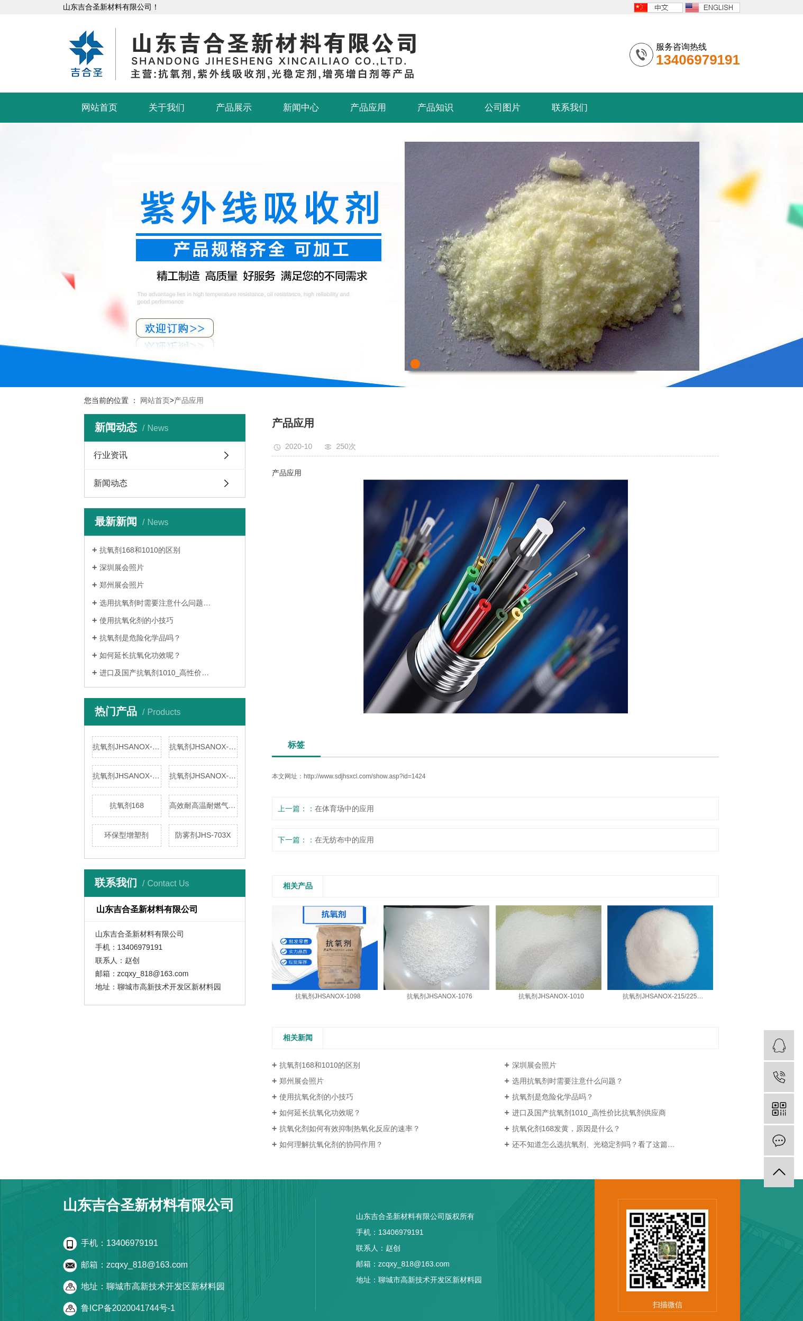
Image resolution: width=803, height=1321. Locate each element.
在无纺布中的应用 (344, 840)
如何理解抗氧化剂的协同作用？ (331, 1144)
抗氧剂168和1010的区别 (139, 550)
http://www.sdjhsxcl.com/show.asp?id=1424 (364, 776)
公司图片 (503, 108)
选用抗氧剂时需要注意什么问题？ (567, 1081)
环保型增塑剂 (126, 835)
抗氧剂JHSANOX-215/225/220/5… (203, 776)
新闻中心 (301, 108)
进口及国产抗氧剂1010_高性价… (154, 672)
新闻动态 (110, 483)
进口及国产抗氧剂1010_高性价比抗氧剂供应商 (589, 1112)
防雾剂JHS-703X (203, 835)
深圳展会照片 (121, 567)
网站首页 (99, 108)
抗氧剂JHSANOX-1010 (127, 776)
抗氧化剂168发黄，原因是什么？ (566, 1128)
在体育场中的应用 (344, 808)
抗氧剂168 (127, 805)
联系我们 (570, 108)
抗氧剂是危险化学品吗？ (140, 638)
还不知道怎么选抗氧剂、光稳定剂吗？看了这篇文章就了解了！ (615, 1144)
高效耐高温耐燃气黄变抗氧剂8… (203, 805)
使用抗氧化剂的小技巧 (136, 620)
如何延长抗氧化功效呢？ (140, 655)
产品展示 (234, 108)
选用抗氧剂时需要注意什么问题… (155, 603)
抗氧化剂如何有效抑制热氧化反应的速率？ (349, 1128)
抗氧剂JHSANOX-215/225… (663, 996)
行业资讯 (110, 455)
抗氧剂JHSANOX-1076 (203, 746)
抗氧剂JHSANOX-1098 (127, 746)
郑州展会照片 (121, 585)
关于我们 (167, 108)
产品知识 (435, 108)
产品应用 (368, 108)
